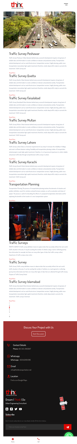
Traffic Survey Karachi (23, 162)
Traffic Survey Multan (22, 120)
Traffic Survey (18, 262)
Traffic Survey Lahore (22, 142)
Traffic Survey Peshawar (24, 54)
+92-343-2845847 (24, 349)
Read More (12, 73)
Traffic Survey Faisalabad (24, 98)
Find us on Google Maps (20, 380)
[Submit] (67, 427)
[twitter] (16, 409)
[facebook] (11, 409)
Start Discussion (38, 334)
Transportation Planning (24, 184)
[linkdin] (7, 409)
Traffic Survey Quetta (22, 76)
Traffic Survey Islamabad (24, 282)
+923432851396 (25, 360)
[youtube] (20, 409)
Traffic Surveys (18, 243)
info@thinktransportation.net (21, 370)
